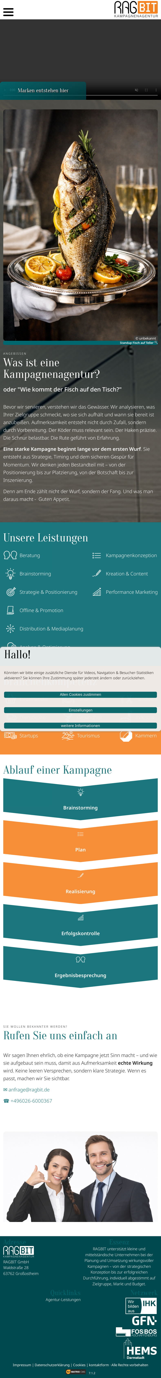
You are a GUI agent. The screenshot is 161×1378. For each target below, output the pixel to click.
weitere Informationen (80, 725)
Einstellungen (80, 709)
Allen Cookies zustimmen (80, 695)
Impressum (22, 1365)
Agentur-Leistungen (63, 1299)
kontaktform (99, 1365)
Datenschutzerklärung (52, 1365)
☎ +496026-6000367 (27, 1101)
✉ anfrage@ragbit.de (26, 1089)
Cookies (79, 1365)
